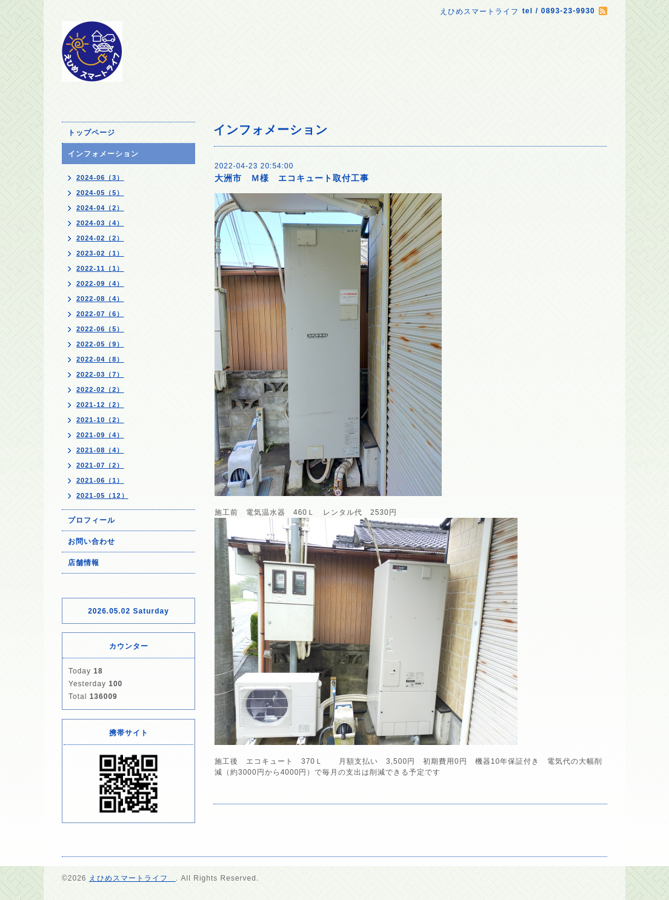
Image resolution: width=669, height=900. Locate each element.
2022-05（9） (100, 344)
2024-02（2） (100, 238)
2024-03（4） (100, 223)
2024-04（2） (100, 207)
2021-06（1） (100, 480)
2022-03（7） (100, 374)
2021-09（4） (100, 434)
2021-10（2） (100, 419)
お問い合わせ (91, 541)
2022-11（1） (100, 268)
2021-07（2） (100, 465)
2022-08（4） (100, 298)
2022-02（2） (100, 389)
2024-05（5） (100, 192)
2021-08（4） (100, 450)
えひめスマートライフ (132, 878)
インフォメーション (103, 154)
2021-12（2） (100, 404)
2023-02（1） (100, 253)
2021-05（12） (102, 495)
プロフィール (91, 520)
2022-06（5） (100, 329)
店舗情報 (83, 562)
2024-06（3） (100, 177)
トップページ (91, 132)
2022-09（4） (100, 283)
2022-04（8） (100, 359)
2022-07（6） (100, 313)
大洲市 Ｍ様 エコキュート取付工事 (292, 178)
